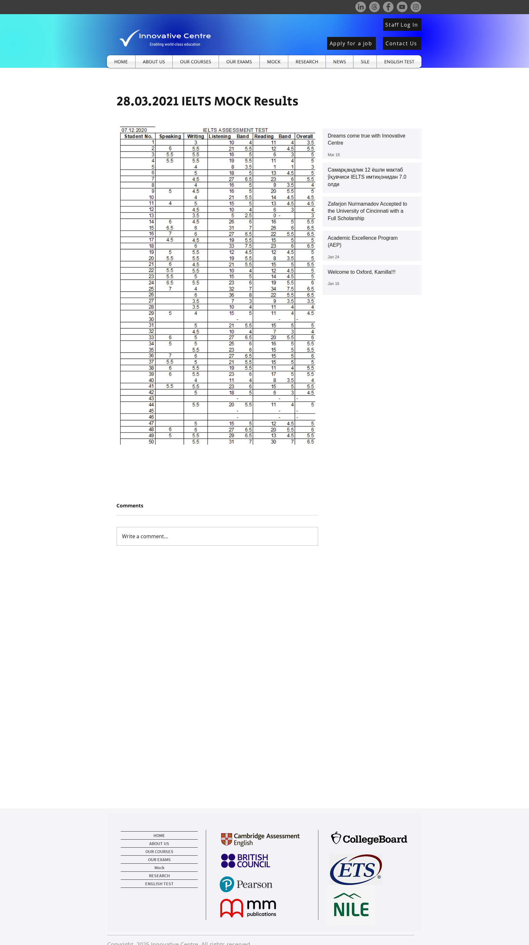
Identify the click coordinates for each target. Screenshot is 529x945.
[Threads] (374, 7)
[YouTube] (402, 7)
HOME (159, 835)
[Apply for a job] (351, 43)
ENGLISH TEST (159, 884)
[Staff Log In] (402, 24)
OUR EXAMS (159, 859)
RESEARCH (159, 875)
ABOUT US (159, 843)
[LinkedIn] (360, 7)
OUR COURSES (159, 851)
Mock (159, 867)
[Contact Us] (402, 43)
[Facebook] (388, 7)
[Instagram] (416, 7)
